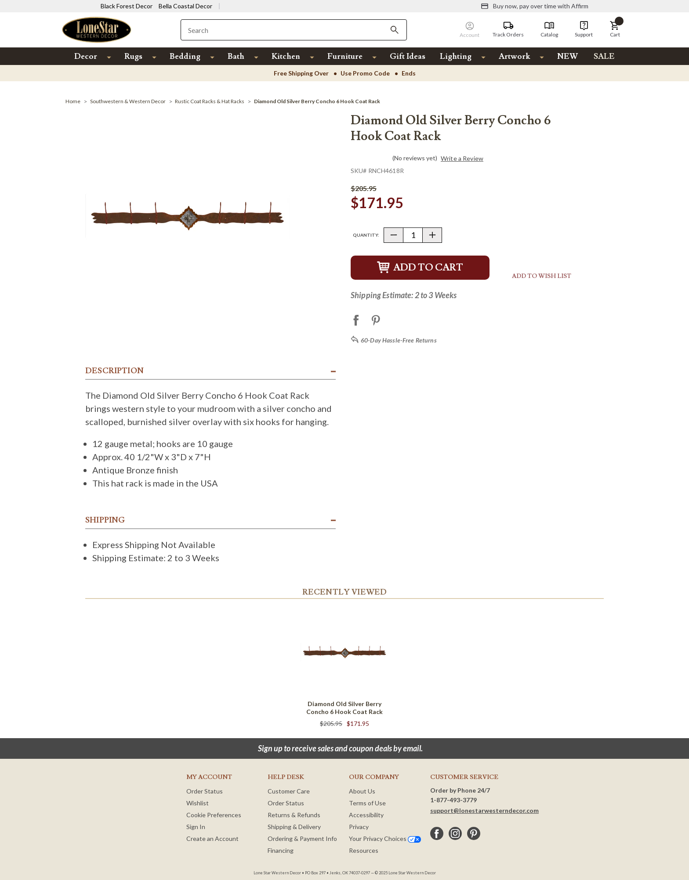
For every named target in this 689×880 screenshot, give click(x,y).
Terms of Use (367, 803)
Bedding (185, 56)
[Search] (394, 30)
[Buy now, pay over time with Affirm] (534, 6)
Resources (363, 850)
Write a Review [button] (462, 158)
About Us (362, 791)
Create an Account (212, 838)
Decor (85, 56)
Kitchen (286, 56)
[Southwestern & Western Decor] (128, 101)
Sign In (195, 826)
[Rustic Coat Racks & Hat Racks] (209, 101)
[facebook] (436, 833)
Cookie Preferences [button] (213, 815)
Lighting (455, 56)
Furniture (345, 56)
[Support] (583, 29)
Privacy (359, 826)
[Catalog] (549, 29)
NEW (567, 56)
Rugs (133, 56)
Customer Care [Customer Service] (289, 791)
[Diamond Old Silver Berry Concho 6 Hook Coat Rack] (317, 101)
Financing (281, 850)
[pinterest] (473, 833)
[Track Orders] (508, 29)
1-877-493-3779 (453, 800)
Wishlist (197, 803)
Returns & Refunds (294, 815)
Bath (236, 56)
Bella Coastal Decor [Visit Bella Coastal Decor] (185, 6)
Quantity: (366, 235)
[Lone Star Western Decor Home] (96, 29)
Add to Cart (420, 267)
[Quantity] (412, 235)
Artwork (514, 56)
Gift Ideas (407, 56)
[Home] (72, 101)
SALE (604, 56)
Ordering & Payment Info (302, 838)
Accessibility (366, 815)
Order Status (204, 791)
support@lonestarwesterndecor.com (484, 810)
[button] (615, 29)
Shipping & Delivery (294, 826)
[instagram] (455, 833)
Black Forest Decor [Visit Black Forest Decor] (126, 6)
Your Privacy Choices (385, 838)
